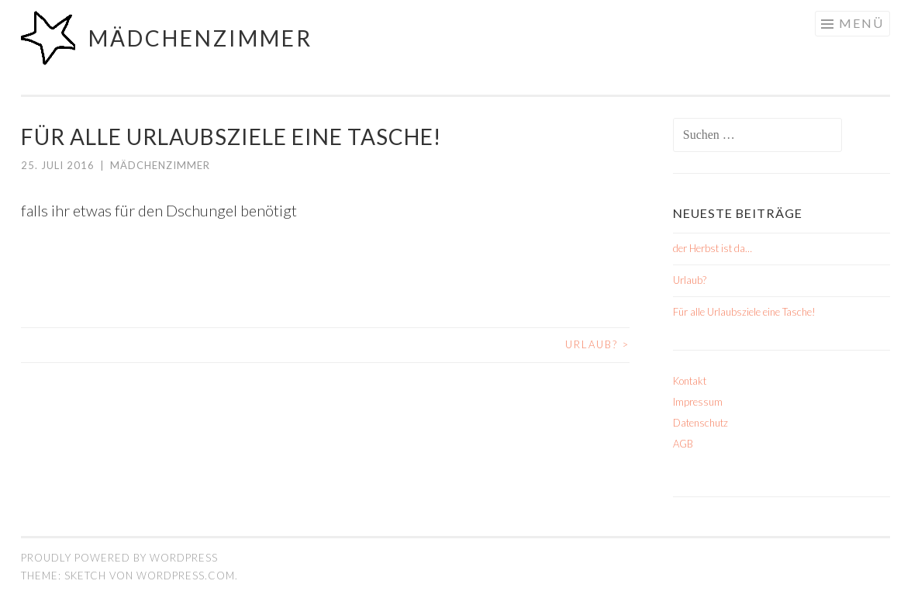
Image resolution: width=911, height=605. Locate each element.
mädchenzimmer (200, 38)
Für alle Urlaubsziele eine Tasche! (744, 312)
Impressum (698, 402)
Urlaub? (597, 344)
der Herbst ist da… (712, 248)
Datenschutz (700, 423)
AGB (683, 443)
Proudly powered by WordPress (119, 557)
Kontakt (689, 381)
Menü (861, 23)
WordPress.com (185, 575)
